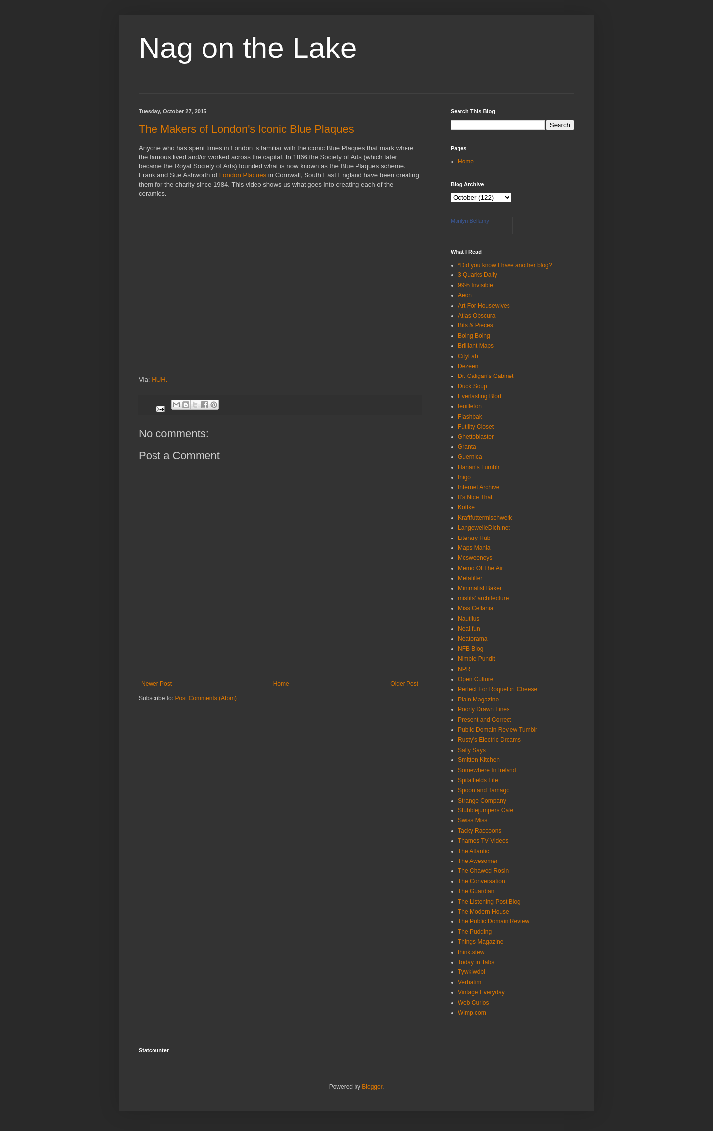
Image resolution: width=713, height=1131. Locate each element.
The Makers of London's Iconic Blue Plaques (246, 129)
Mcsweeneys (475, 557)
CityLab (468, 356)
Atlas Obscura (476, 315)
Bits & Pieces (475, 325)
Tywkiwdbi (471, 972)
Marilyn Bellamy (470, 221)
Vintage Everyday (481, 992)
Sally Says (472, 750)
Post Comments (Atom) (206, 698)
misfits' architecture (483, 598)
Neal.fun (469, 628)
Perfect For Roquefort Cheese (497, 689)
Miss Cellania (475, 608)
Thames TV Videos (483, 840)
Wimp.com (472, 1012)
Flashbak (470, 416)
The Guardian (476, 891)
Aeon (465, 295)
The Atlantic (473, 851)
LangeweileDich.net (484, 527)
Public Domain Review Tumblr (497, 729)
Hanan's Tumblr (479, 467)
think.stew (471, 952)
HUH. (159, 379)
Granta (467, 446)
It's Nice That (475, 497)
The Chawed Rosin (483, 870)
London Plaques (242, 175)
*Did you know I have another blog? (505, 265)
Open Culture (475, 679)
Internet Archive (478, 487)
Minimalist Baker (480, 588)
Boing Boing (474, 335)
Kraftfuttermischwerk (485, 517)
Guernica (470, 456)
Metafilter (470, 578)
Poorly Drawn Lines (483, 709)
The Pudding (475, 931)
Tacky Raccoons (479, 830)
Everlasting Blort (479, 396)
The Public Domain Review (493, 921)
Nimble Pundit (476, 658)
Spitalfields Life (478, 780)
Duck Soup (472, 386)
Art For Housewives (484, 305)
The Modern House (483, 911)
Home (281, 683)
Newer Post (156, 683)
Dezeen (468, 366)
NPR (464, 669)
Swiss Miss (472, 820)
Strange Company (482, 800)
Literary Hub (474, 538)
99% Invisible (475, 285)
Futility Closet (476, 426)
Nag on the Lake (247, 47)
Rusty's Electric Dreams (489, 739)
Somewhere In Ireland (487, 770)
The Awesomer (478, 861)
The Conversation (481, 881)
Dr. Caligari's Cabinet (485, 376)
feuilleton (470, 406)
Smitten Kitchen (479, 759)
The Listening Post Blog (489, 901)
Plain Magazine (478, 699)
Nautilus (468, 618)
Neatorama (472, 638)
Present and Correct (484, 719)
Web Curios (473, 1002)
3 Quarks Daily (477, 274)
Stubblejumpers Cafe (485, 810)
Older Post (404, 683)
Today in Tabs (476, 962)
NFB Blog (470, 649)
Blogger (372, 1086)
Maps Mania (474, 547)
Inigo (464, 477)
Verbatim (469, 982)
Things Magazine (480, 941)
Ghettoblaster (476, 436)
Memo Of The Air (480, 568)
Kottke (466, 507)
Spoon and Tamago (483, 790)
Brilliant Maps (476, 345)
